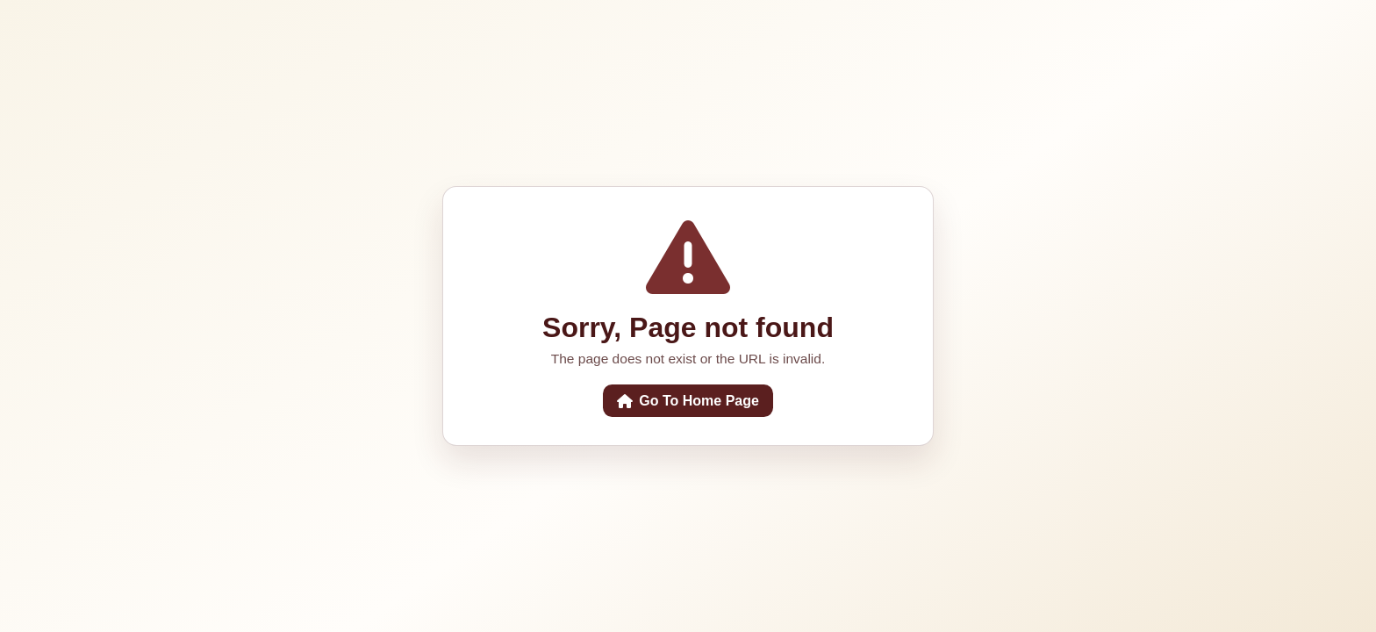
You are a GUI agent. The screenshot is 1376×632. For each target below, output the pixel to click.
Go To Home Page (688, 400)
